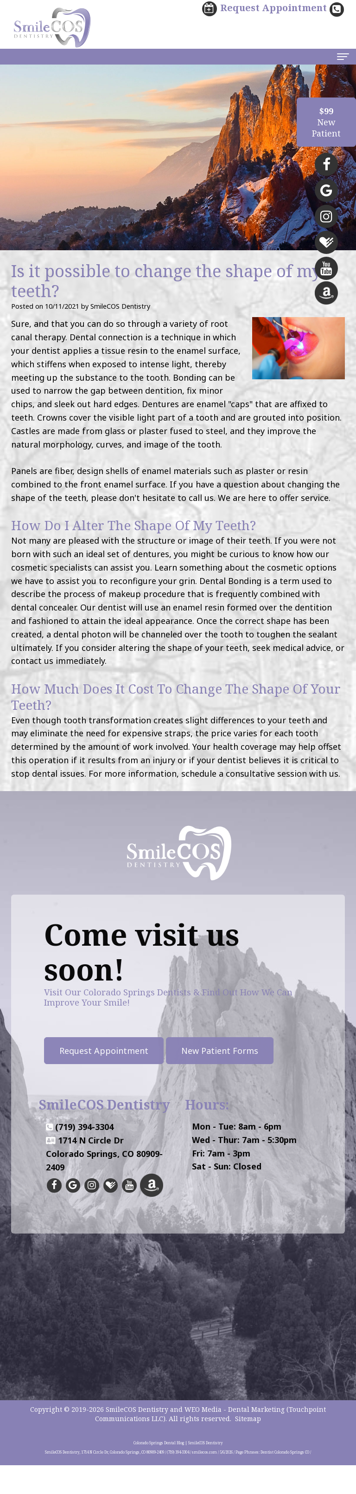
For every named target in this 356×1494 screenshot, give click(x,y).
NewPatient (326, 122)
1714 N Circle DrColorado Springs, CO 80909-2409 (104, 1195)
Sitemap (248, 1447)
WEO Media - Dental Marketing (234, 1438)
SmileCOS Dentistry (137, 1438)
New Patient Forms (178, 1050)
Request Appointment (62, 1050)
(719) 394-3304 (84, 1168)
